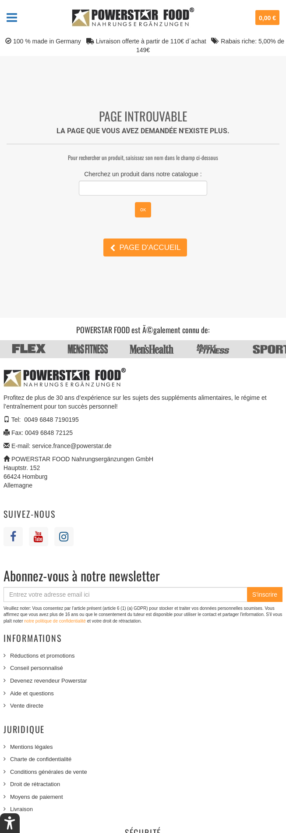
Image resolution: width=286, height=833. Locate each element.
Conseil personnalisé (36, 668)
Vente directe (26, 705)
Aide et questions (32, 693)
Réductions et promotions (42, 655)
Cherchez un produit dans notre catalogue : (143, 174)
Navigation (12, 17)
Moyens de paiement (36, 797)
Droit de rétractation (35, 784)
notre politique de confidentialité (55, 621)
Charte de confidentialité (40, 759)
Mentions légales (31, 747)
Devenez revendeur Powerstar (48, 680)
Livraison (21, 809)
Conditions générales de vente (48, 772)
